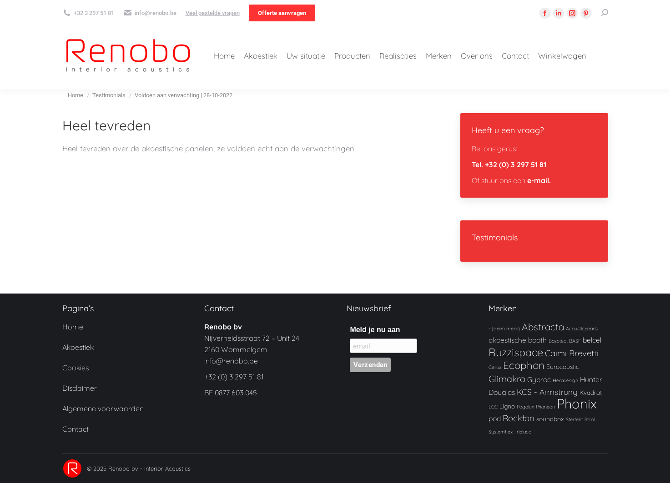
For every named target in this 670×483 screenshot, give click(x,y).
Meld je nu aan (375, 330)
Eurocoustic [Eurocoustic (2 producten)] (562, 366)
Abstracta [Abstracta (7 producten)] (543, 327)
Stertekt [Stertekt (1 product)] (574, 419)
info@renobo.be (231, 360)
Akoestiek (78, 347)
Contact (75, 428)
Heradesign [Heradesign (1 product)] (565, 380)
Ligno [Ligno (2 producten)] (507, 406)
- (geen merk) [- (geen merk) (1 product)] (504, 328)
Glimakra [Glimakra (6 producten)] (507, 378)
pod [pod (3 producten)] (495, 418)
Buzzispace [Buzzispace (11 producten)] (516, 352)
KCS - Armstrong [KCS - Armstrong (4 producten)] (547, 392)
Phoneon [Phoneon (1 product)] (545, 406)
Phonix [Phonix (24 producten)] (577, 403)
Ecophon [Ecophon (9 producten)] (523, 365)
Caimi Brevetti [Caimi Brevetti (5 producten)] (572, 353)
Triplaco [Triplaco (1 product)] (522, 431)
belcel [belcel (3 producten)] (592, 339)
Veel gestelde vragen (213, 13)
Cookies (75, 367)
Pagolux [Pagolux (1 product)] (525, 406)
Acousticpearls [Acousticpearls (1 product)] (582, 328)
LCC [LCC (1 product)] (493, 406)
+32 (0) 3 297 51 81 (234, 376)
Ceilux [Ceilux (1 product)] (495, 367)
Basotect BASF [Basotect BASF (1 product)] (565, 341)
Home (72, 326)
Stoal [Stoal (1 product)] (589, 419)
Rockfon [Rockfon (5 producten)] (518, 418)
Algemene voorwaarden (103, 408)
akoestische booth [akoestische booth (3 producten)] (518, 339)
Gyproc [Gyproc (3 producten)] (539, 379)
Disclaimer (79, 388)
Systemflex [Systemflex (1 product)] (501, 431)
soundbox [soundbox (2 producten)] (550, 419)
